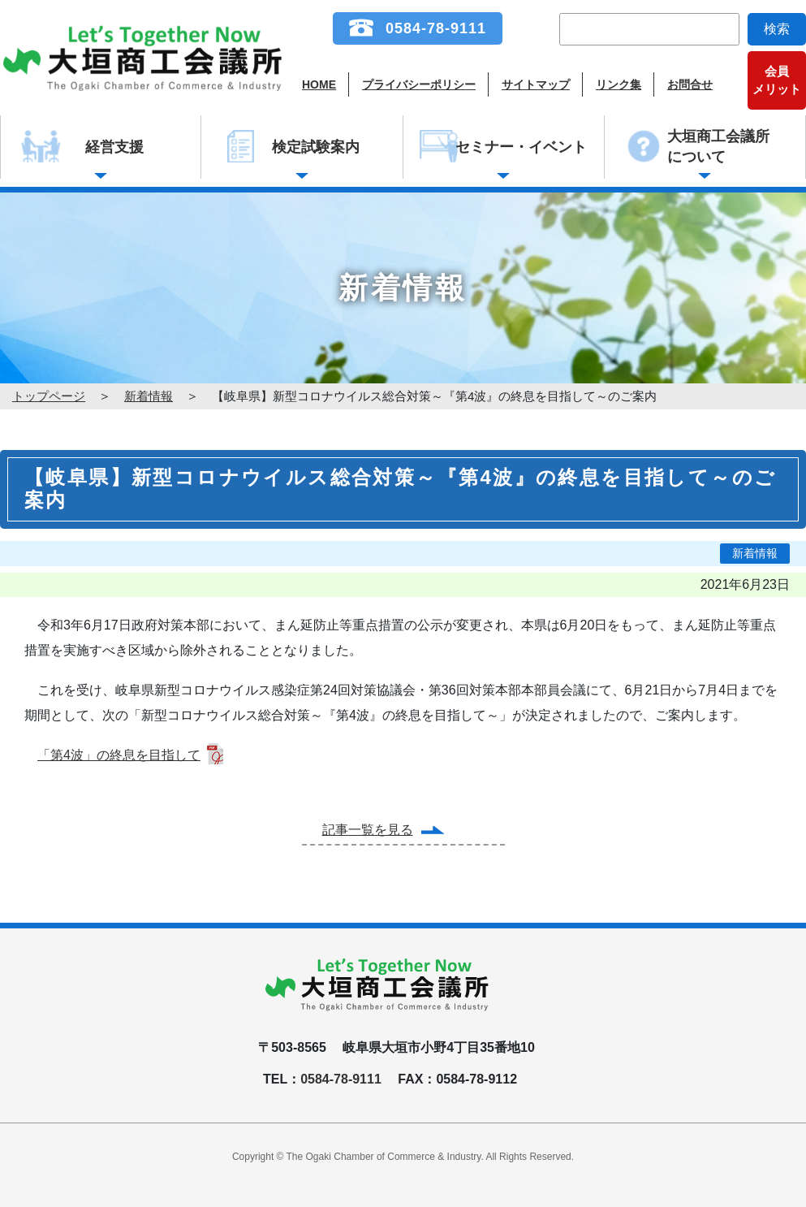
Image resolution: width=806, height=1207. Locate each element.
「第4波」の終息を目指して (118, 755)
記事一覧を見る (367, 830)
